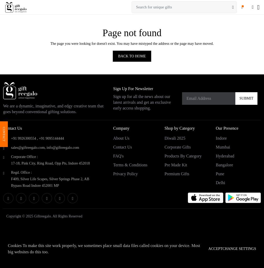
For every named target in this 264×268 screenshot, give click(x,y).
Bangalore (224, 165)
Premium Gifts (176, 174)
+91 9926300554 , (24, 138)
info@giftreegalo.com (62, 148)
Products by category (182, 156)
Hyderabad (225, 156)
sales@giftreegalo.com (28, 148)
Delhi (220, 183)
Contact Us (122, 147)
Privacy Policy (125, 174)
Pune (220, 174)
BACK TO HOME (132, 56)
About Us (121, 138)
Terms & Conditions (130, 165)
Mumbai (223, 147)
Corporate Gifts (177, 147)
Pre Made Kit (175, 165)
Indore (221, 138)
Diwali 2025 (174, 138)
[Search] (233, 7)
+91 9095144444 (51, 138)
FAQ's (118, 156)
